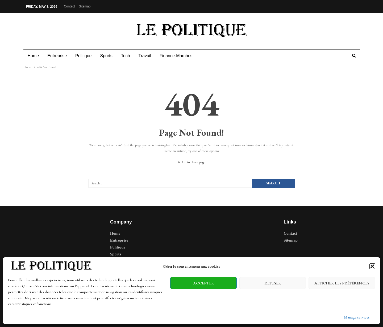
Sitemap (84, 6)
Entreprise (58, 55)
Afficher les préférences (341, 282)
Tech (128, 55)
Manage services (357, 317)
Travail (149, 55)
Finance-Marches (180, 55)
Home (33, 55)
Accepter (203, 282)
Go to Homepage (191, 162)
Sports (108, 55)
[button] (372, 266)
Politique (85, 55)
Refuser (272, 282)
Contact (69, 6)
